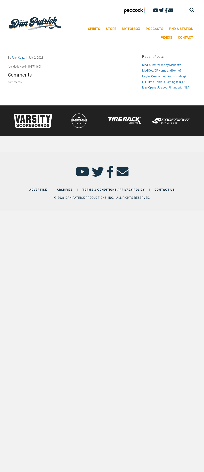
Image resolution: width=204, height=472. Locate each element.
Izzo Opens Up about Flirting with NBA (165, 87)
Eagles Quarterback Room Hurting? (164, 76)
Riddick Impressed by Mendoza (161, 65)
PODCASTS (154, 29)
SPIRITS (94, 29)
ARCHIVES (65, 189)
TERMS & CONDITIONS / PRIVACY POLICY (113, 189)
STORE (111, 29)
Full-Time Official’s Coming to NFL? (163, 82)
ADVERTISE (38, 189)
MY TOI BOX (131, 29)
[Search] (192, 10)
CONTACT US (164, 189)
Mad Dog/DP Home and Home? (161, 70)
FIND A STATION (181, 29)
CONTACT (185, 37)
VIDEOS (166, 37)
